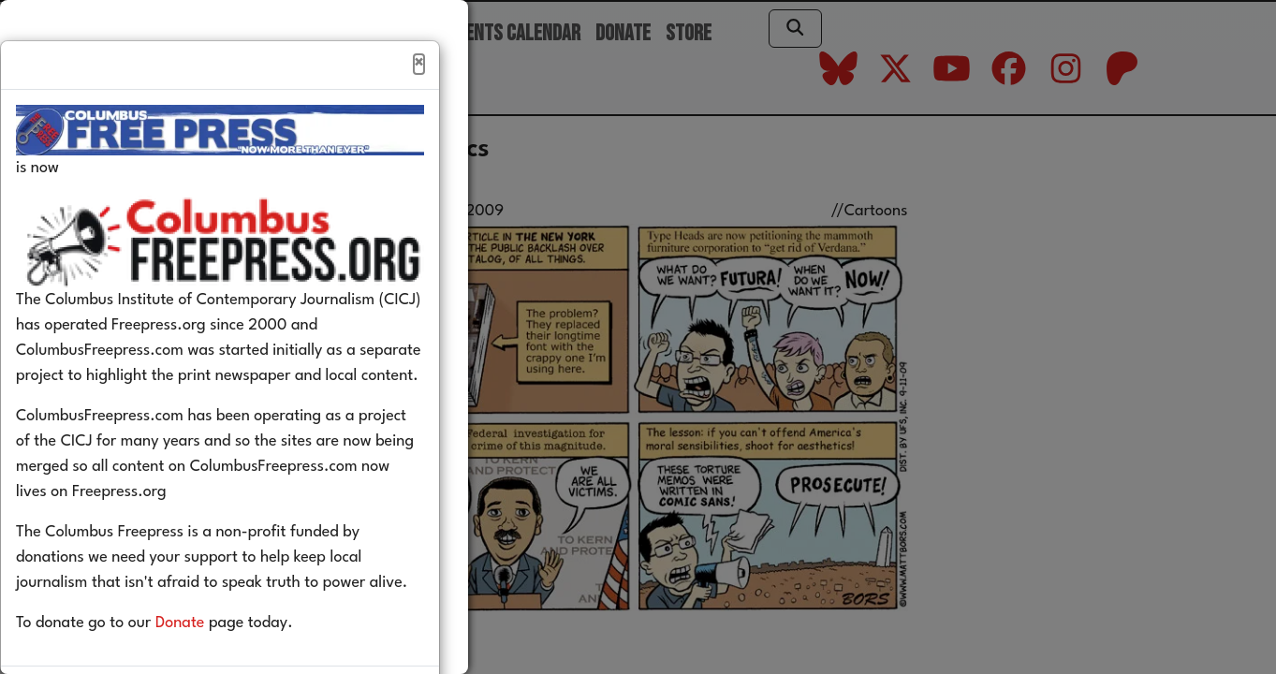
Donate (208, 663)
